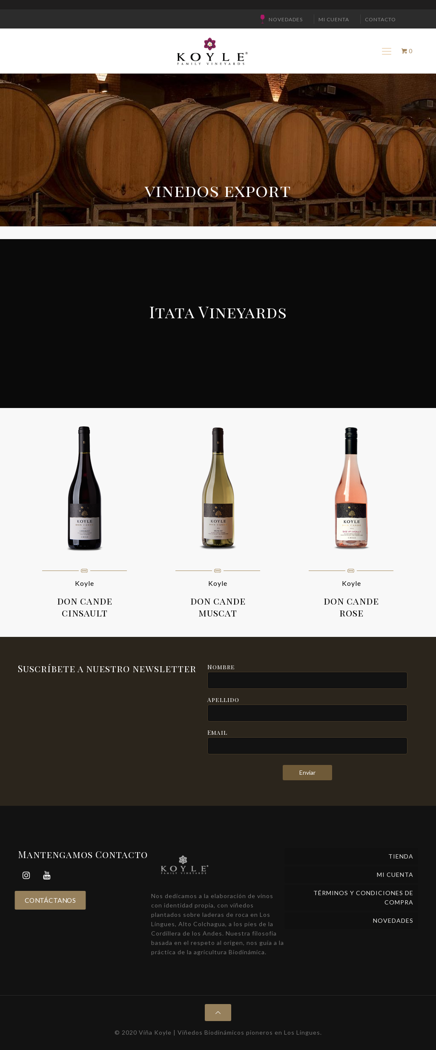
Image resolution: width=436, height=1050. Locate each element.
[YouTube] (46, 875)
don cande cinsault (84, 606)
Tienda (400, 856)
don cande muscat (218, 606)
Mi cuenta (333, 19)
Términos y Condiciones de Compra (363, 897)
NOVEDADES (286, 19)
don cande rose (351, 606)
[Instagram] (26, 875)
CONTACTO (380, 19)
